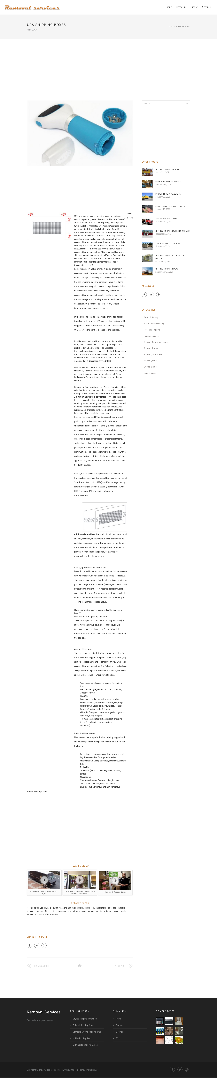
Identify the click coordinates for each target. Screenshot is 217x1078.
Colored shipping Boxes (83, 1025)
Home (169, 7)
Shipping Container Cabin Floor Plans (172, 231)
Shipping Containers (153, 354)
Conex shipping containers (167, 243)
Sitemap (194, 7)
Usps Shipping (150, 373)
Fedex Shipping (151, 317)
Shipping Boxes (183, 26)
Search (206, 7)
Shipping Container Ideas (166, 269)
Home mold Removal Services (168, 181)
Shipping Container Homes (156, 342)
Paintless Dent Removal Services (170, 206)
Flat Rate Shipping (152, 329)
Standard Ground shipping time (87, 1031)
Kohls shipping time (82, 1038)
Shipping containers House (167, 169)
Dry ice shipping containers (85, 1018)
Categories (181, 7)
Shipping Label (150, 360)
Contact (119, 1025)
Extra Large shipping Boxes (85, 1044)
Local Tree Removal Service (168, 194)
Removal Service (151, 336)
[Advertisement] (108, 65)
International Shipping (154, 323)
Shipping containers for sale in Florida (169, 257)
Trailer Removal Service (166, 218)
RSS (117, 1038)
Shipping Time (150, 366)
